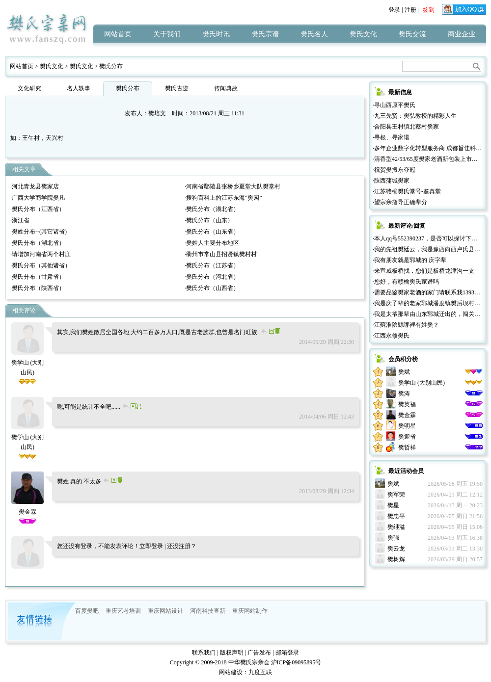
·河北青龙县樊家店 (34, 186)
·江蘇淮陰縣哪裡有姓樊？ (406, 324)
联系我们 (204, 652)
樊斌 (404, 371)
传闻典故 (226, 88)
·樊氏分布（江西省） (37, 209)
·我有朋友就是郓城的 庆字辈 (409, 260)
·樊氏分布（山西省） (212, 288)
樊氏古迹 (177, 88)
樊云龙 (396, 548)
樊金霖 (407, 415)
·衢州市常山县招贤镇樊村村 (221, 254)
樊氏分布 (111, 66)
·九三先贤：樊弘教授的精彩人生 (415, 115)
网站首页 (118, 34)
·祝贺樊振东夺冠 (394, 169)
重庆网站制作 (250, 610)
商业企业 (461, 34)
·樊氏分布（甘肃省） (37, 276)
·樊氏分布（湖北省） (212, 209)
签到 (429, 9)
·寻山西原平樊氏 (394, 105)
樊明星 (407, 425)
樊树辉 (396, 559)
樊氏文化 (363, 34)
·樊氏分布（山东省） (212, 231)
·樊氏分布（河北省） (212, 276)
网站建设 (231, 672)
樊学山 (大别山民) (27, 362)
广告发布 (259, 652)
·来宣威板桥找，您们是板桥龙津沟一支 (423, 270)
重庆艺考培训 (123, 610)
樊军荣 (396, 494)
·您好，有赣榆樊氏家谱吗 (406, 281)
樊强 (393, 537)
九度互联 (260, 672)
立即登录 (151, 546)
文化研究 (29, 88)
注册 (410, 9)
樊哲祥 (407, 447)
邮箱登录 (287, 652)
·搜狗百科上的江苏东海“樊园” (223, 197)
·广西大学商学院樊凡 (37, 197)
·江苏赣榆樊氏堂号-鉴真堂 (407, 191)
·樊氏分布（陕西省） (37, 288)
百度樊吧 (87, 610)
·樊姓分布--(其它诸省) (38, 231)
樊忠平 (396, 516)
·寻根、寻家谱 (391, 137)
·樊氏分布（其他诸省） (40, 265)
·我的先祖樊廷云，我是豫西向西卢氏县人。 (429, 249)
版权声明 (232, 652)
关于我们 (167, 34)
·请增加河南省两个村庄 (40, 254)
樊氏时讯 (216, 34)
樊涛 (404, 393)
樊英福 (407, 404)
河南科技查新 (207, 610)
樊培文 (157, 113)
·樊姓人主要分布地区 (212, 242)
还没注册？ (181, 546)
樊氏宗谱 (265, 34)
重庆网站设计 (165, 610)
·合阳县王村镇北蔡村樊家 (406, 126)
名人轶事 (78, 88)
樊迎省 (407, 436)
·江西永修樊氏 (391, 335)
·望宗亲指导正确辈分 (400, 202)
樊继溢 (396, 527)
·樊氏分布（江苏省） (212, 265)
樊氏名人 (314, 34)
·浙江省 (19, 220)
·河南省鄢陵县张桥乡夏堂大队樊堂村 (232, 186)
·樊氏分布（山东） (209, 220)
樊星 (393, 505)
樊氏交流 (412, 34)
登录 (394, 9)
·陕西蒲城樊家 (391, 180)
